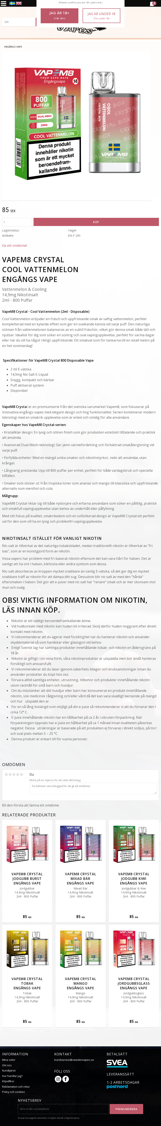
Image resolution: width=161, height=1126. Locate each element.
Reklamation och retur (16, 1086)
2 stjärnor (10, 774)
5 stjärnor (21, 774)
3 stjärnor (14, 774)
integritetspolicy (71, 1118)
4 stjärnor (17, 774)
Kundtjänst (9, 1070)
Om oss (7, 1065)
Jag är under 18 (101, 16)
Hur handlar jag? (12, 1076)
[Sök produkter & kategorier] (23, 22)
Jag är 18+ (59, 15)
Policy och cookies (13, 1092)
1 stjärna (6, 774)
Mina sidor (8, 1060)
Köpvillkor (8, 1081)
